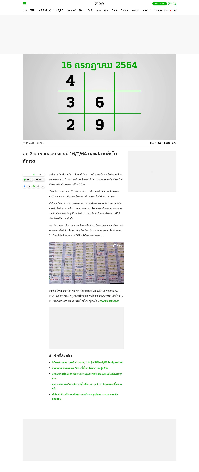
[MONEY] (135, 11)
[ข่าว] (25, 11)
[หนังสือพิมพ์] (45, 11)
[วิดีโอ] (33, 11)
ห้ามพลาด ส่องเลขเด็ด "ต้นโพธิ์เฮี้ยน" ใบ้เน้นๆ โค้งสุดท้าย (80, 368)
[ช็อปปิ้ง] (124, 11)
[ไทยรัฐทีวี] (58, 11)
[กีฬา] (81, 11)
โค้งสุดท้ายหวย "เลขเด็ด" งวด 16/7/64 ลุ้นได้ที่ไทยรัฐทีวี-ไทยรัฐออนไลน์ (87, 362)
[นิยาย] (114, 11)
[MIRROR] (146, 11)
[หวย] (106, 11)
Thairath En (159, 4)
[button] (24, 186)
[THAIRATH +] (161, 11)
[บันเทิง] (90, 11)
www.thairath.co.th (109, 301)
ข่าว (159, 143)
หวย (152, 143)
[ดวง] (99, 11)
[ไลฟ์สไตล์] (71, 11)
